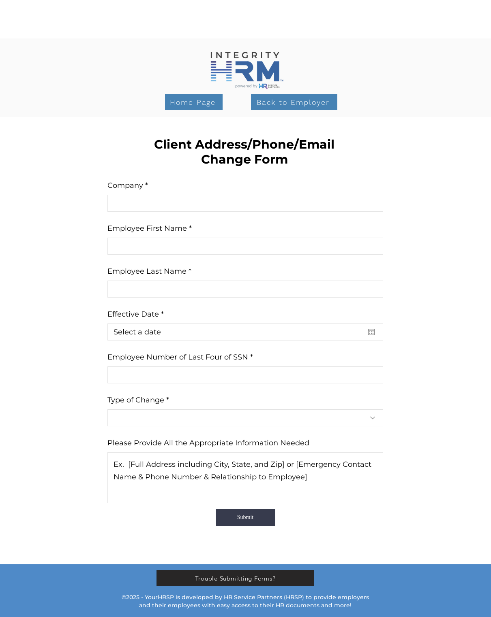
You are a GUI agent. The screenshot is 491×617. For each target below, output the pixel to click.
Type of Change (135, 400)
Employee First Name (147, 228)
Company (125, 185)
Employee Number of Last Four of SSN (177, 357)
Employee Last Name (147, 271)
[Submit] (245, 517)
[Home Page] (194, 102)
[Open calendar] (371, 332)
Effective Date (137, 314)
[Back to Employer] (294, 102)
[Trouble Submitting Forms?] (235, 578)
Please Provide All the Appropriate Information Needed (208, 443)
